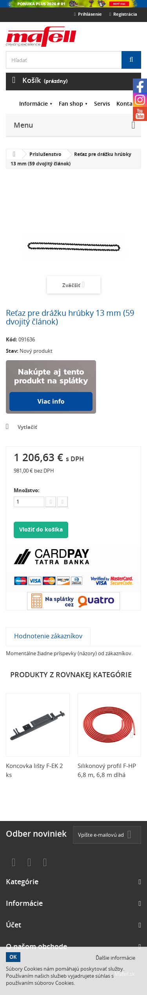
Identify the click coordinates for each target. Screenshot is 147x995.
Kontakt (127, 103)
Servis (102, 103)
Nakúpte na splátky (51, 387)
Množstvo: (27, 490)
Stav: (12, 350)
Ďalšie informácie (115, 957)
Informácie (33, 103)
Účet (13, 924)
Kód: (11, 339)
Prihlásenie (88, 14)
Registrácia (123, 14)
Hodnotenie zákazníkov (48, 636)
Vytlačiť (27, 427)
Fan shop (71, 103)
